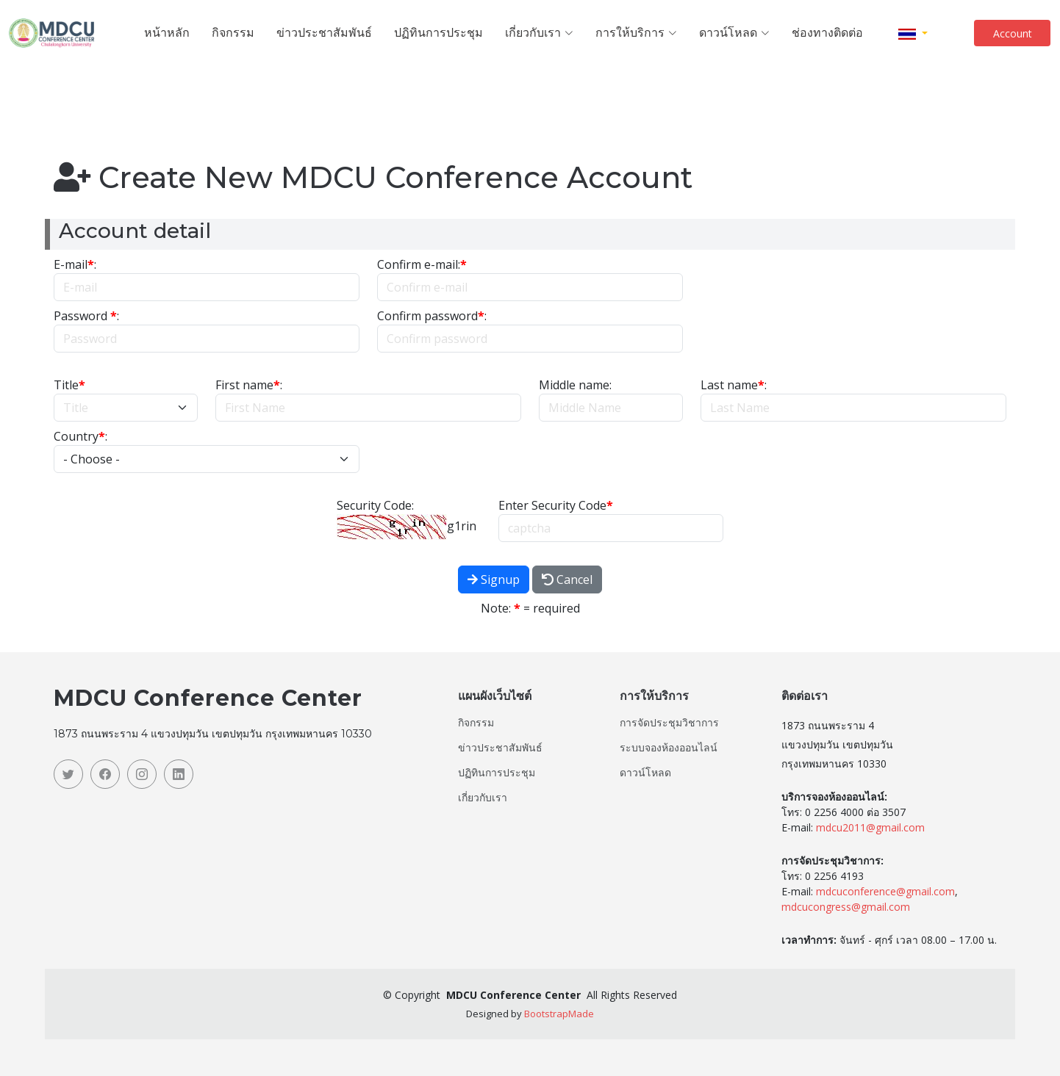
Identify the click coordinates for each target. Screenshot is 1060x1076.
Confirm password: (432, 316)
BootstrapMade (559, 1013)
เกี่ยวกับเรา (482, 797)
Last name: (734, 385)
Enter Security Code (555, 505)
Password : (86, 316)
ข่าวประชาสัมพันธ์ (324, 32)
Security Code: (375, 505)
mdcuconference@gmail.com (885, 891)
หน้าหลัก (167, 32)
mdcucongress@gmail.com (845, 907)
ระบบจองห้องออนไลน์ (668, 748)
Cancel (567, 579)
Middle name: (575, 385)
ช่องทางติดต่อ (827, 32)
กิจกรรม (233, 32)
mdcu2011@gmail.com (870, 827)
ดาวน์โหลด (645, 773)
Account (1012, 33)
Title (69, 385)
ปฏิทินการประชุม (438, 32)
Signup (494, 579)
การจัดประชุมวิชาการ (669, 723)
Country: (80, 436)
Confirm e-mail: (422, 264)
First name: (248, 385)
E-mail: (75, 264)
